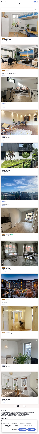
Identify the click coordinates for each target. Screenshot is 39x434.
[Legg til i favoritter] (37, 13)
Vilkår (1, 425)
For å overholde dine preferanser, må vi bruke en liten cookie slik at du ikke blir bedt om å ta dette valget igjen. (18, 426)
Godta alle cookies (22, 429)
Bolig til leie (6, 4)
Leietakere (19, 4)
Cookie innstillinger (13, 429)
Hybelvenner (32, 4)
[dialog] (19, 426)
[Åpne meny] (2, 1)
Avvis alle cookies (31, 429)
